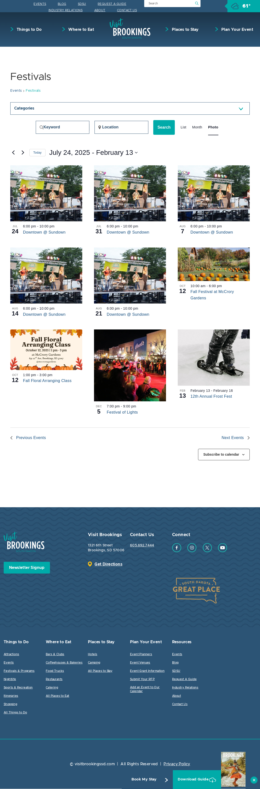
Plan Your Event (236, 30)
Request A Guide (112, 3)
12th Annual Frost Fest (211, 396)
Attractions (11, 654)
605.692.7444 (142, 545)
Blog (62, 3)
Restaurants (54, 679)
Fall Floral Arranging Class (47, 381)
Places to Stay (185, 30)
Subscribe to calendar (221, 455)
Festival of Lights (122, 412)
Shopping (10, 704)
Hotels (92, 654)
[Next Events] (23, 153)
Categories (24, 109)
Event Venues (140, 662)
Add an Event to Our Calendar (145, 689)
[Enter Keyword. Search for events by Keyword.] (62, 127)
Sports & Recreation (18, 687)
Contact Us (127, 10)
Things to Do (29, 30)
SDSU (82, 3)
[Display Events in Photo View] (213, 127)
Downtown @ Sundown (44, 232)
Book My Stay (134, 779)
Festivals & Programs (19, 671)
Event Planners (141, 654)
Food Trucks (55, 671)
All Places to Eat (57, 696)
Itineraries (11, 696)
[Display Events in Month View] (197, 127)
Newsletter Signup (27, 568)
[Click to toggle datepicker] (93, 153)
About (100, 10)
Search (163, 127)
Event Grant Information (147, 671)
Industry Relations (65, 10)
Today (37, 153)
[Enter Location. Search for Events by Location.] (121, 127)
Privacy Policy (177, 764)
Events (40, 3)
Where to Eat (80, 30)
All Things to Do (15, 712)
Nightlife (10, 679)
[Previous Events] (13, 153)
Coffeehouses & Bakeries (64, 662)
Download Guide (187, 779)
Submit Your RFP (142, 679)
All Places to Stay (100, 671)
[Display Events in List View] (183, 127)
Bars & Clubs (55, 654)
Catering (52, 687)
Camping (94, 662)
